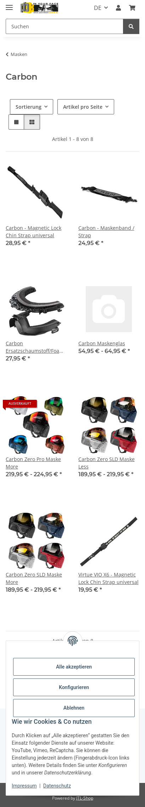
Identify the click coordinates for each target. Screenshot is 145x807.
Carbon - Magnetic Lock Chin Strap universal (33, 232)
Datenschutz (57, 786)
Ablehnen (73, 708)
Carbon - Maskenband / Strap (106, 232)
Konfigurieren (74, 687)
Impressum (24, 786)
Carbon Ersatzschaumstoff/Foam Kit (35, 347)
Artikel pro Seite (82, 106)
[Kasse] (132, 8)
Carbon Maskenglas (101, 343)
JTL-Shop (84, 798)
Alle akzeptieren (74, 667)
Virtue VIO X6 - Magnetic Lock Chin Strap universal (108, 578)
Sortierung (28, 106)
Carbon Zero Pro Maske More (33, 463)
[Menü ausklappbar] (9, 4)
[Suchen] (64, 26)
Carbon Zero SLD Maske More (34, 578)
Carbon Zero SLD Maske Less (106, 463)
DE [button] (97, 8)
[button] (118, 8)
